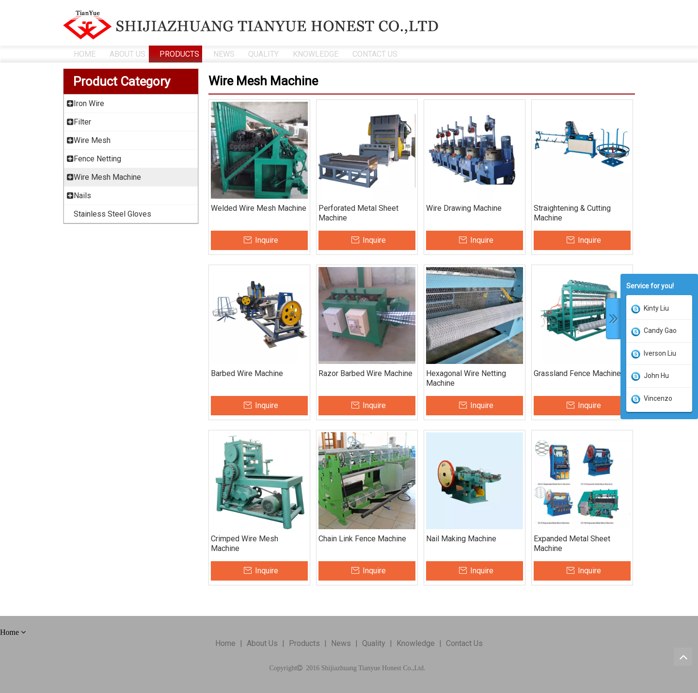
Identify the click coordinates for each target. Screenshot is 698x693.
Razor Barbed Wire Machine (365, 373)
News (341, 643)
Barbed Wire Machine (247, 373)
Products (304, 643)
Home (225, 643)
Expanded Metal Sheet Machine (572, 543)
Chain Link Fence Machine (362, 538)
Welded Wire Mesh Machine (258, 208)
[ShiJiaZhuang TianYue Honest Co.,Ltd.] (251, 25)
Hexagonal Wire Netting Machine (466, 378)
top (683, 656)
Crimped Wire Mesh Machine (244, 543)
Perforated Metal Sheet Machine (358, 213)
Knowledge (416, 643)
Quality (373, 643)
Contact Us (464, 643)
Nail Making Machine (461, 538)
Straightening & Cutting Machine (572, 213)
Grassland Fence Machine (577, 373)
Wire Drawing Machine (464, 208)
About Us (262, 643)
